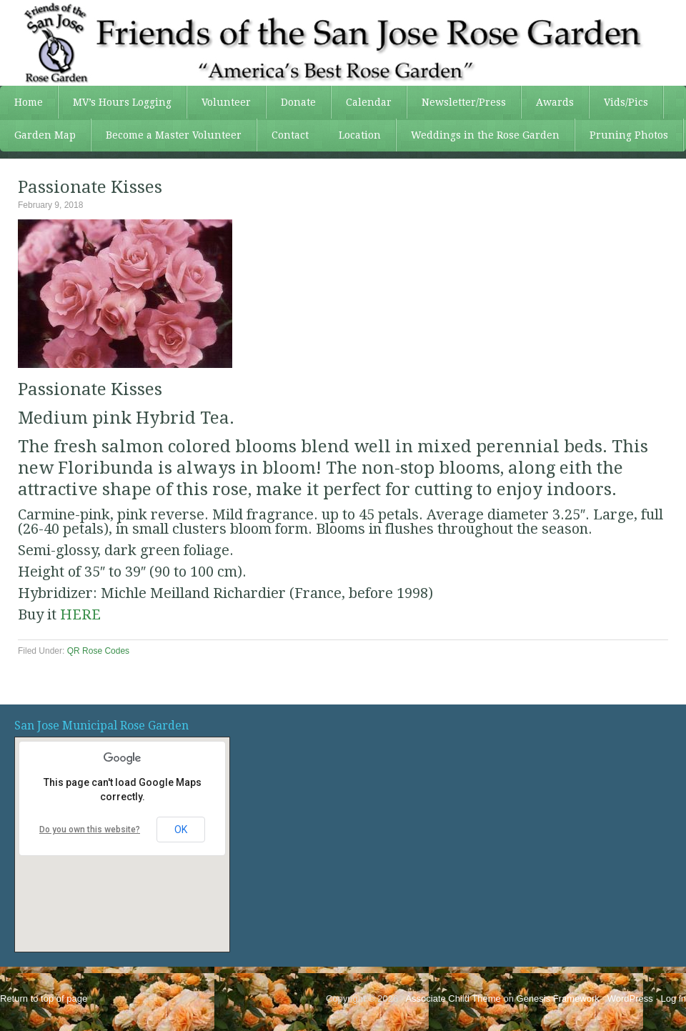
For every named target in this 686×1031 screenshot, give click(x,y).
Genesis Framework (558, 998)
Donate (298, 102)
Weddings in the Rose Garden (485, 135)
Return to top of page (43, 998)
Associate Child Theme (452, 998)
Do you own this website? (89, 830)
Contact (290, 135)
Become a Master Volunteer (174, 135)
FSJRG (343, 43)
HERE (80, 614)
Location (360, 135)
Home (28, 102)
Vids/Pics (619, 102)
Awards (548, 102)
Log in (673, 998)
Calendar (369, 102)
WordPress (630, 998)
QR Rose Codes (98, 651)
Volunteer (219, 102)
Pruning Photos (629, 135)
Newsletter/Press (456, 102)
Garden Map (38, 135)
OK (180, 829)
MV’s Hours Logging (122, 102)
